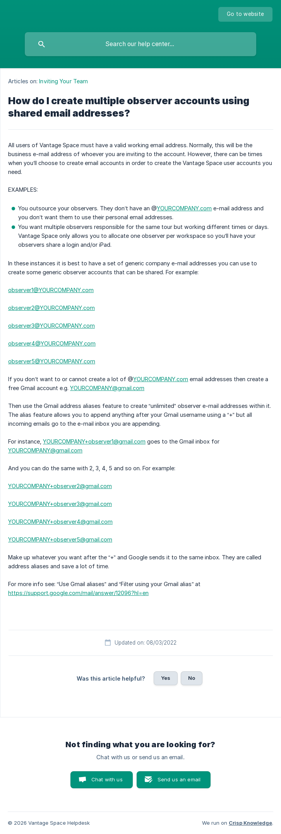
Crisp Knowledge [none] (250, 823)
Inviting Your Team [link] (63, 81)
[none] (245, 14)
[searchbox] (140, 44)
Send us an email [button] (179, 779)
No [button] (191, 678)
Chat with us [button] (107, 779)
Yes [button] (165, 678)
